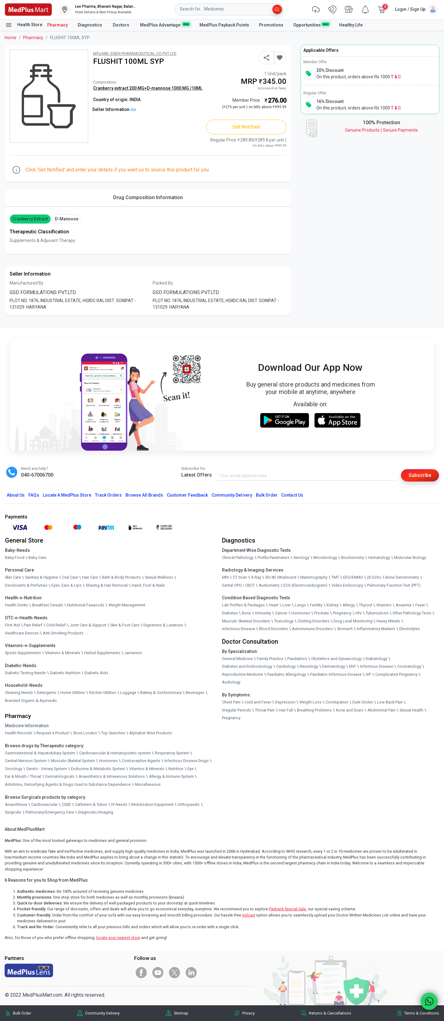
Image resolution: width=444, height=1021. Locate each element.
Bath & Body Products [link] (121, 577)
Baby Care (37, 557)
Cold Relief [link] (56, 625)
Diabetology (376, 658)
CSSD (66, 804)
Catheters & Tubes (91, 804)
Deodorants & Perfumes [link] (26, 585)
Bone (246, 613)
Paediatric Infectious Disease (336, 674)
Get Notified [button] (246, 127)
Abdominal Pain (382, 710)
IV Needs (119, 804)
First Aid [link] (12, 625)
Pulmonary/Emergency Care (49, 812)
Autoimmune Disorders (312, 628)
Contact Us (292, 495)
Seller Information (114, 109)
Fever (420, 605)
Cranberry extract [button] (30, 218)
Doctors (121, 25)
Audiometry (269, 585)
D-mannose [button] (66, 218)
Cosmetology (409, 666)
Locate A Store (67, 495)
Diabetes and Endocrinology (247, 666)
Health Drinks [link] (16, 605)
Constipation (337, 702)
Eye (190, 768)
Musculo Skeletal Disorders (246, 621)
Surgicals (13, 812)
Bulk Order (267, 495)
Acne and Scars (350, 710)
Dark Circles (362, 702)
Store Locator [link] (85, 733)
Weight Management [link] (127, 605)
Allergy (349, 605)
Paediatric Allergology (286, 674)
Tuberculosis (377, 613)
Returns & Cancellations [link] (330, 1013)
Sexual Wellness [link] (159, 577)
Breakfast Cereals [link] (47, 605)
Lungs (300, 605)
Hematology (379, 557)
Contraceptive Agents (141, 760)
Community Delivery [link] (102, 1013)
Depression (285, 702)
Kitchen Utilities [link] (102, 692)
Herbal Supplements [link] (102, 652)
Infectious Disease (238, 628)
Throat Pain (265, 710)
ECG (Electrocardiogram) (305, 585)
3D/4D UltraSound (280, 577)
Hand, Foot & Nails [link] (148, 585)
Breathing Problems (314, 710)
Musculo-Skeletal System (73, 760)
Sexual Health (411, 710)
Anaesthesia (16, 804)
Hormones (108, 760)
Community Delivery (232, 495)
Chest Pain (231, 702)
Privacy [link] (248, 1013)
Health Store (23, 25)
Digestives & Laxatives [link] (163, 625)
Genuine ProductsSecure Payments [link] (381, 130)
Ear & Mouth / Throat (23, 776)
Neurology (309, 666)
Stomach (345, 628)
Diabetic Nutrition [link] (65, 672)
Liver (286, 605)
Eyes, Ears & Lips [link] (66, 585)
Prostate (321, 613)
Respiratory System (172, 753)
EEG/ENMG (353, 577)
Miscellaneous (148, 784)
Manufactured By (26, 283)
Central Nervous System (26, 760)
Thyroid (365, 605)
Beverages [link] (195, 692)
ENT (352, 666)
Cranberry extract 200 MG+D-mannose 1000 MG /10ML (147, 88)
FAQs (33, 495)
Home (10, 37)
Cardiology (286, 666)
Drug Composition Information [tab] (148, 197)
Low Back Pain (390, 702)
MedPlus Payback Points (224, 25)
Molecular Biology (410, 557)
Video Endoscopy (347, 585)
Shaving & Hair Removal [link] (107, 585)
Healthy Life (351, 25)
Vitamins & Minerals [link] (62, 652)
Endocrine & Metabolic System (98, 768)
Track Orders (108, 495)
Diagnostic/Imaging (95, 812)
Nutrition (175, 768)
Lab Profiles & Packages (243, 605)
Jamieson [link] (133, 652)
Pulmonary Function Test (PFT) (394, 585)
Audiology (231, 682)
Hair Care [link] (90, 577)
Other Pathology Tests (412, 613)
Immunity (263, 613)
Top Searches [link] (113, 733)
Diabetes (230, 613)
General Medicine (237, 658)
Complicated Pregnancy (396, 674)
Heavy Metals (388, 621)
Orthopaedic (189, 804)
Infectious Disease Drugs (186, 760)
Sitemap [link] (181, 1013)
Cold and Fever (258, 702)
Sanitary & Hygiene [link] (41, 577)
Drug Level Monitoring (353, 621)
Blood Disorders (273, 628)
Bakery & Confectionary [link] (161, 692)
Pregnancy (342, 613)
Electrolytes (409, 628)
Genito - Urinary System (46, 768)
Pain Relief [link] (33, 625)
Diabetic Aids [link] (96, 672)
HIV (359, 613)
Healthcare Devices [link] (22, 633)
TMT (335, 577)
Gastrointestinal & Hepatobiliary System (40, 753)
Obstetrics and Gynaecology (336, 658)
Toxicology (284, 621)
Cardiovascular (44, 804)
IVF (368, 674)
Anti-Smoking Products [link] (63, 633)
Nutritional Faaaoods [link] (86, 605)
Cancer (281, 613)
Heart (273, 605)
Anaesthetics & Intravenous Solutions (112, 776)
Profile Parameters (273, 557)
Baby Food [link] (14, 557)
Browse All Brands (144, 495)
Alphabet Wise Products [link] (150, 733)
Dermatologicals (60, 776)
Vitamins (384, 605)
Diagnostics (90, 25)
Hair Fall (286, 710)
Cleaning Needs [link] (19, 692)
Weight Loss (310, 702)
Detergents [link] (46, 692)
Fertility (316, 605)
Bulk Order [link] (22, 1013)
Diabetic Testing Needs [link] (25, 672)
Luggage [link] (128, 692)
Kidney (333, 605)
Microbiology (325, 557)
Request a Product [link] (52, 733)
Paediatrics (297, 658)
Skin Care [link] (13, 577)
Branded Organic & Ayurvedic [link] (31, 700)
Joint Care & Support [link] (88, 625)
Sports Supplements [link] (23, 652)
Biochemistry (352, 557)
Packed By (163, 283)
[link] (28, 9)
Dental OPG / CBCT (238, 585)
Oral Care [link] (70, 577)
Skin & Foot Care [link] (124, 625)
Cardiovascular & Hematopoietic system (115, 753)
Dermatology (333, 666)
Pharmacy (57, 25)
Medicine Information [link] (27, 725)
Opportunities (311, 24)
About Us (16, 495)
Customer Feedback (187, 495)
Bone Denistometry (402, 577)
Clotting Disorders (314, 621)
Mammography (313, 577)
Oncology (13, 768)
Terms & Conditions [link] (421, 1013)
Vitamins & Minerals (146, 768)
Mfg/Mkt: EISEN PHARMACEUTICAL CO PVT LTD (134, 53)
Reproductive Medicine (242, 674)
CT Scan (240, 577)
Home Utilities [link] (72, 692)
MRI (225, 577)
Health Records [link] (18, 733)
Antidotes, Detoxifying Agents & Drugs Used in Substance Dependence (68, 784)
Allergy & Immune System (171, 776)
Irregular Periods (236, 710)
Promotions (271, 25)
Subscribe (420, 475)
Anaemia (403, 605)
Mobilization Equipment (152, 804)
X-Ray (256, 577)
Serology (301, 557)
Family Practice (270, 658)
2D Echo (374, 577)
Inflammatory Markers (376, 628)
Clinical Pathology (237, 557)
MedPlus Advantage (165, 24)
